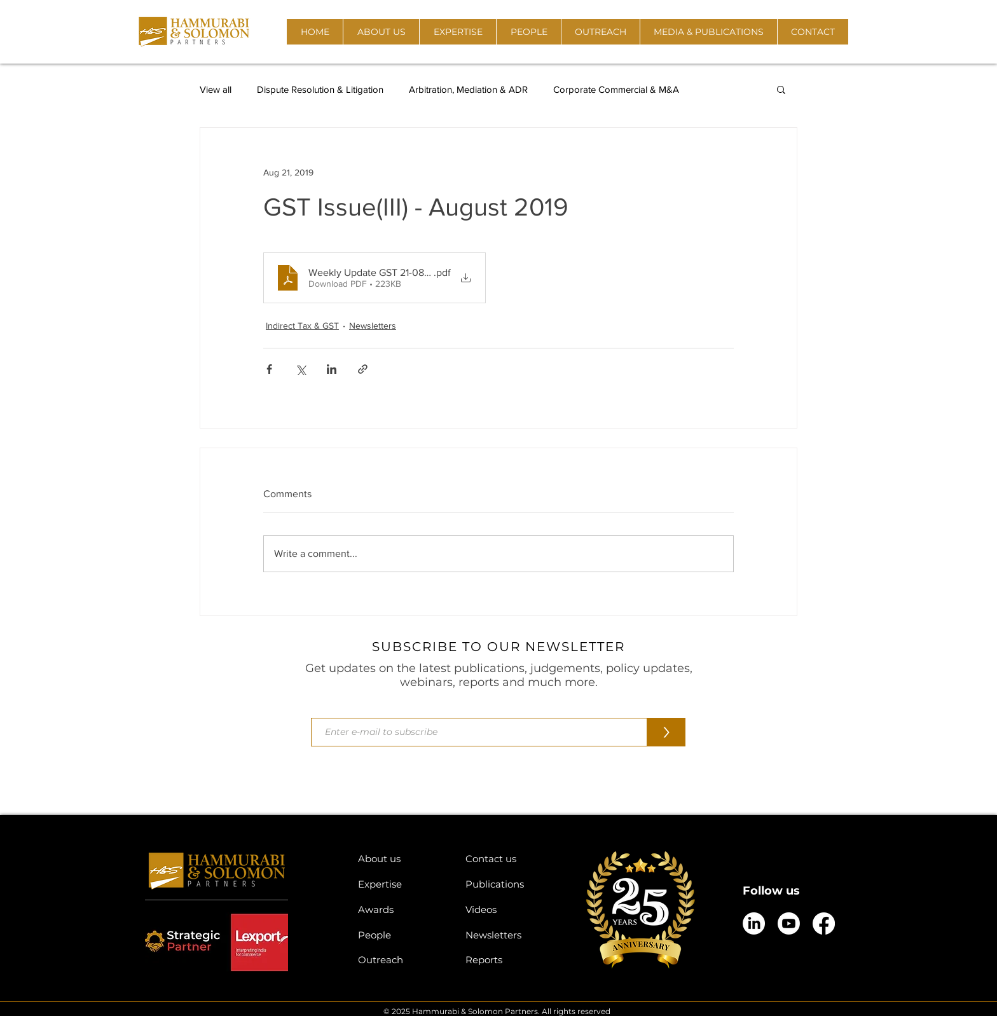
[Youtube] (789, 923)
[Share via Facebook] (269, 369)
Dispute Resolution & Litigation (320, 89)
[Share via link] (363, 369)
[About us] (402, 859)
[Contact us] (510, 859)
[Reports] (510, 960)
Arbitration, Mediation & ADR (468, 89)
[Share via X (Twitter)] (300, 369)
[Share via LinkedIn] (332, 369)
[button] (381, 32)
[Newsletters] (510, 935)
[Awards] (402, 909)
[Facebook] (824, 923)
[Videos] (510, 909)
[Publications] (510, 884)
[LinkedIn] (754, 923)
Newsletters (372, 325)
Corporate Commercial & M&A (616, 89)
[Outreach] (402, 960)
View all (215, 89)
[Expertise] (402, 884)
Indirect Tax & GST (302, 325)
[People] (402, 935)
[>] (666, 732)
